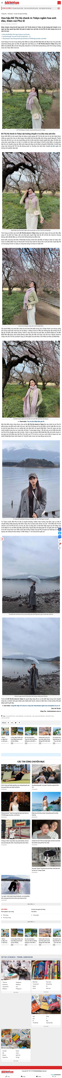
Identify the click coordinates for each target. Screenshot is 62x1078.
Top (55, 1076)
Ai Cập (17, 1057)
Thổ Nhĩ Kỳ (35, 1022)
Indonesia (4, 984)
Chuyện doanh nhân (18, 8)
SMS (24, 1076)
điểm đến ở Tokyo (50, 716)
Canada (4, 1051)
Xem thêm (16, 992)
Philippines (18, 988)
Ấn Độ (34, 988)
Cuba (17, 1053)
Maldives (4, 988)
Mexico (4, 1055)
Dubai (34, 986)
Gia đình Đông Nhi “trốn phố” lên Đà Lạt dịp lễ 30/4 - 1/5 (16, 36)
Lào (17, 986)
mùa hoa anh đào (5, 718)
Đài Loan (48, 988)
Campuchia (5, 986)
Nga (47, 1020)
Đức (34, 1018)
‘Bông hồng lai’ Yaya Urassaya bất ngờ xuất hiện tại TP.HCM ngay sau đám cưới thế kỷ (24, 38)
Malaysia (18, 984)
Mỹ (3, 1053)
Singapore (18, 982)
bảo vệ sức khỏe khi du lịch (31, 8)
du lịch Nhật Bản (19, 716)
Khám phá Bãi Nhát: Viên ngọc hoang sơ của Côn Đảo (16, 34)
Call (8, 1076)
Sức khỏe (33, 911)
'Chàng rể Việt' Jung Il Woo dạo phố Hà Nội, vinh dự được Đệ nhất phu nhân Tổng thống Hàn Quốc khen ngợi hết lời (15, 842)
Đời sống (10, 13)
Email (39, 1076)
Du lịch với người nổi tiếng (20, 13)
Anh (34, 1016)
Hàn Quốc (48, 982)
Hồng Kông (49, 984)
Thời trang (5, 915)
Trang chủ (3, 13)
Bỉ (33, 1020)
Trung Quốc (36, 984)
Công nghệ (36, 915)
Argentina (5, 1057)
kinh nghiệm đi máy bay (45, 8)
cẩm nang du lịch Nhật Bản (38, 716)
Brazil (17, 1051)
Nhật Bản (35, 982)
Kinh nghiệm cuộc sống (7, 911)
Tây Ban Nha (49, 1022)
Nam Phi (18, 1055)
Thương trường (7, 917)
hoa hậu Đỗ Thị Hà (10, 716)
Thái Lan (4, 982)
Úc (46, 986)
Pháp (47, 1016)
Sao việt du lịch (27, 716)
